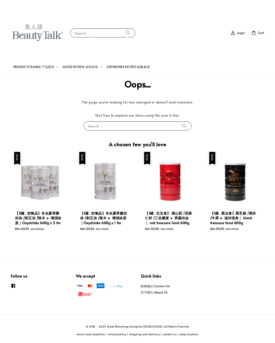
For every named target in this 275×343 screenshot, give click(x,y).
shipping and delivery (144, 334)
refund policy (117, 334)
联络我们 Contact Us (155, 286)
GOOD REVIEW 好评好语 (80, 67)
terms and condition (91, 334)
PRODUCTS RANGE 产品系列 (33, 67)
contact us (170, 334)
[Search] (128, 33)
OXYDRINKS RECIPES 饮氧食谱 (128, 67)
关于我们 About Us (154, 292)
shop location (189, 334)
